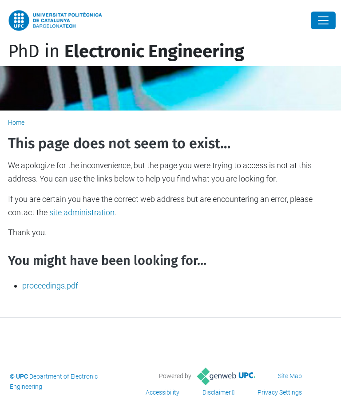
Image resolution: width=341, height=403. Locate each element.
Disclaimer (216, 392)
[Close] (323, 20)
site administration (82, 212)
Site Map (290, 375)
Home (16, 122)
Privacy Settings (280, 392)
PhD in (126, 51)
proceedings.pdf (50, 285)
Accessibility (162, 392)
